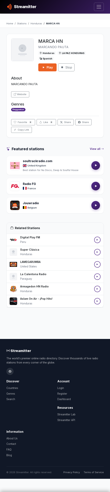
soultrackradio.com (37, 161)
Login (60, 388)
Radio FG (29, 184)
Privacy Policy (71, 472)
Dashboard (64, 399)
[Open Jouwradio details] (15, 205)
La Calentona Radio (33, 274)
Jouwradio (31, 203)
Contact (11, 443)
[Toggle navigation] (99, 7)
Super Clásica (29, 249)
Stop (66, 67)
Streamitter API (66, 420)
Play (47, 67)
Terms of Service (94, 472)
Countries (12, 388)
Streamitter (18, 351)
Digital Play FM (30, 237)
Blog (9, 455)
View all (97, 149)
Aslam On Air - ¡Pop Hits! (36, 298)
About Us (12, 438)
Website (20, 94)
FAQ (9, 449)
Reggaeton (18, 109)
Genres (10, 393)
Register (62, 393)
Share (65, 122)
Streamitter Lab (66, 414)
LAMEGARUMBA (30, 261)
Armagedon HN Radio (34, 286)
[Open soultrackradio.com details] (15, 165)
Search (10, 399)
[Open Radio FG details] (15, 186)
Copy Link (21, 129)
